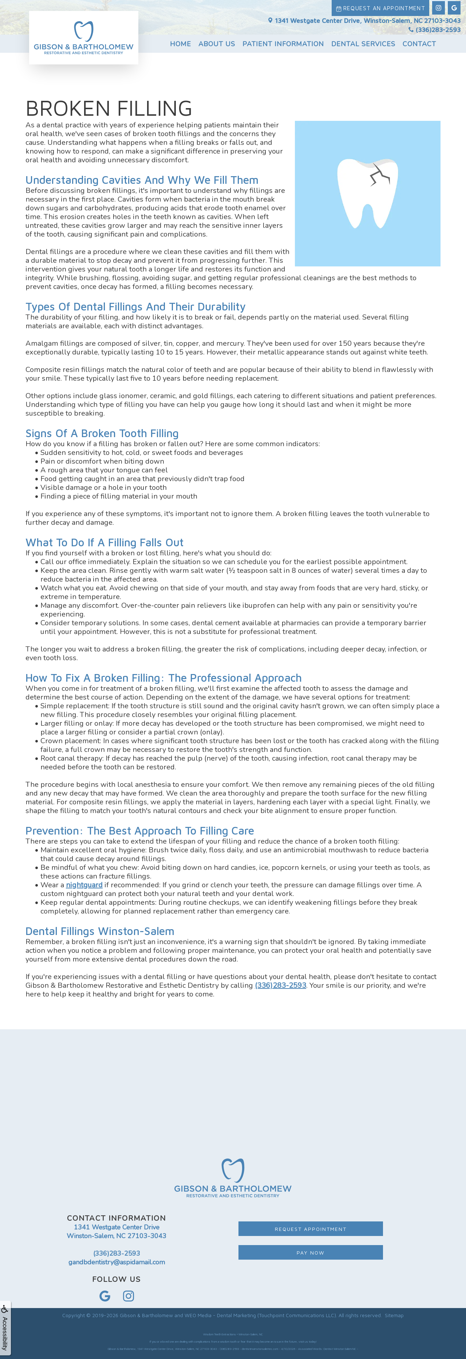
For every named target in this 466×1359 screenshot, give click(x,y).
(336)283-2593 (434, 28)
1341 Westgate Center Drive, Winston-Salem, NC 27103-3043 (364, 19)
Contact (419, 42)
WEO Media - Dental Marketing (220, 1315)
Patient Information (283, 42)
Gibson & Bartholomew (146, 1315)
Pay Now (311, 1252)
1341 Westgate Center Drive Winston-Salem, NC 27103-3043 (116, 1231)
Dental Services (363, 42)
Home (180, 42)
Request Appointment (311, 1229)
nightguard (84, 885)
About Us (216, 42)
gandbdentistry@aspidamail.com (116, 1262)
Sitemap (394, 1315)
